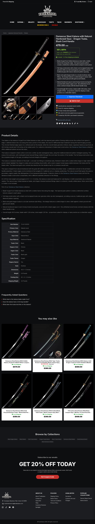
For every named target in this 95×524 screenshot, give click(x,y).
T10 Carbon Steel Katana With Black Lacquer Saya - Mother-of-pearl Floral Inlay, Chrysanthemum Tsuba (78, 411)
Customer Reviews (41, 505)
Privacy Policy (54, 503)
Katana (26, 33)
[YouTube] (9, 507)
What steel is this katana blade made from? (16, 299)
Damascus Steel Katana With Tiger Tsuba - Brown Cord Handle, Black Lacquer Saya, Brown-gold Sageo (47, 361)
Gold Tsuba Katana (32, 439)
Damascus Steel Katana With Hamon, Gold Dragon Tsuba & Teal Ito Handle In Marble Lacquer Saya (78, 361)
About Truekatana (40, 496)
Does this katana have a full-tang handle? (15, 302)
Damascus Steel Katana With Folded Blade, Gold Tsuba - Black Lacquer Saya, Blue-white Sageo (47, 411)
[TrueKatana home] (47, 12)
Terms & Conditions (55, 500)
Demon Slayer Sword (86, 498)
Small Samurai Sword (82, 439)
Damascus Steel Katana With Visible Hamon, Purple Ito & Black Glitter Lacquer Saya (16, 361)
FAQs (37, 503)
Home (4, 33)
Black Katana (23, 439)
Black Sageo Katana (12, 439)
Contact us (39, 498)
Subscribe (38, 500)
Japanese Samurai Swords (15, 33)
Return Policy (54, 498)
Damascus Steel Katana (79, 147)
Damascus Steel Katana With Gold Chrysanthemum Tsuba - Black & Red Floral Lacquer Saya (16, 411)
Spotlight (38, 507)
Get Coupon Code (47, 477)
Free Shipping (16, 364)
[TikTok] (6, 507)
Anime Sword (84, 500)
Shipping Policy (54, 496)
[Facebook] (13, 507)
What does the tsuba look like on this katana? (17, 304)
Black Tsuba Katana (56, 439)
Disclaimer (68, 496)
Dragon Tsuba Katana (45, 439)
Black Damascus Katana (47, 441)
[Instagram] (2, 507)
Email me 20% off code (64, 120)
